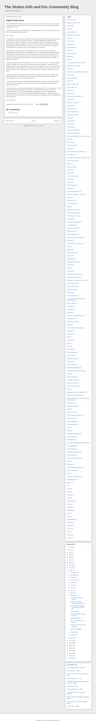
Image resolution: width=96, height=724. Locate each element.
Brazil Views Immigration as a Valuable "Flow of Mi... (77, 607)
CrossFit (69, 179)
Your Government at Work (74, 237)
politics (69, 240)
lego (68, 59)
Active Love (70, 355)
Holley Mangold (71, 421)
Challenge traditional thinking (75, 370)
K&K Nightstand (72, 664)
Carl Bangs (70, 127)
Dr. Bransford (71, 145)
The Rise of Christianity (74, 476)
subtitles (69, 522)
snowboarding (71, 519)
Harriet (69, 197)
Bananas (69, 44)
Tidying (69, 325)
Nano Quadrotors (72, 295)
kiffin (68, 513)
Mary (76, 686)
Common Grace (71, 176)
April (72, 593)
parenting (69, 99)
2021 (70, 552)
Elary (68, 409)
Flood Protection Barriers (74, 415)
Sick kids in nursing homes (74, 315)
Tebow (69, 69)
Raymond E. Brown (72, 65)
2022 (70, 549)
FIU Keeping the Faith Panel (75, 62)
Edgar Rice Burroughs (73, 277)
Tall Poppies (70, 318)
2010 (70, 643)
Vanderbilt (70, 331)
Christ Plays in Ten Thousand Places (77, 674)
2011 (70, 640)
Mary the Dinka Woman (74, 96)
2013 (70, 570)
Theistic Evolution (72, 228)
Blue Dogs (70, 142)
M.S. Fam (70, 19)
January (73, 634)
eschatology (70, 501)
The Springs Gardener (73, 222)
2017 (70, 560)
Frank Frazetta (74, 611)
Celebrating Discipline (73, 367)
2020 (70, 555)
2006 (70, 653)
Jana (68, 675)
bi (67, 485)
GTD (68, 29)
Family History (71, 185)
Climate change (71, 377)
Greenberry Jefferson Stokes (75, 194)
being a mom (71, 167)
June (72, 587)
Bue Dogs (70, 361)
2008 (70, 648)
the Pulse (69, 349)
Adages (69, 249)
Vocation (69, 334)
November (73, 575)
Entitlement (70, 53)
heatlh (68, 504)
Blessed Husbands (72, 262)
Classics (69, 173)
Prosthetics (70, 309)
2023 (70, 547)
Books (69, 26)
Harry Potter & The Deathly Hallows (77, 701)
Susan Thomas (71, 470)
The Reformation (72, 35)
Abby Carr (70, 121)
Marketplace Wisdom (73, 433)
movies (69, 118)
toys (68, 531)
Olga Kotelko (70, 455)
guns (68, 38)
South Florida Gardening (74, 467)
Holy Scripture (71, 670)
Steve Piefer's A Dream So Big (40, 62)
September (73, 580)
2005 (70, 656)
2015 (70, 565)
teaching (69, 525)
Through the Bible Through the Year (77, 136)
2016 (70, 562)
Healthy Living (71, 289)
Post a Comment (12, 112)
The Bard (69, 219)
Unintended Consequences (75, 328)
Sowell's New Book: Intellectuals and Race (77, 602)
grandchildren (71, 87)
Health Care (70, 200)
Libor (68, 206)
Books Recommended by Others (76, 72)
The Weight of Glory (73, 689)
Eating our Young (72, 406)
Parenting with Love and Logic (76, 692)
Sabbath (69, 312)
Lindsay (69, 694)
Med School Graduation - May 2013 (77, 157)
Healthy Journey (71, 23)
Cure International (72, 386)
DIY (68, 389)
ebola (68, 498)
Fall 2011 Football (72, 130)
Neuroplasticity (71, 446)
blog (68, 343)
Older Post (57, 121)
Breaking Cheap (71, 358)
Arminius (69, 124)
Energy (69, 182)
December (73, 572)
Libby (68, 430)
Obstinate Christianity (73, 452)
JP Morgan (70, 154)
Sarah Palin (70, 32)
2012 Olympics (71, 352)
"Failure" (69, 170)
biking (68, 492)
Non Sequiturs (71, 449)
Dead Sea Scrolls (72, 102)
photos (69, 90)
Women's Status (71, 84)
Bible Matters (71, 259)
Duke (68, 50)
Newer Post (10, 121)
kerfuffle (69, 507)
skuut (68, 516)
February (73, 632)
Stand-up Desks (71, 115)
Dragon (69, 148)
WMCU (69, 81)
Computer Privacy (72, 380)
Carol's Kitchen (71, 364)
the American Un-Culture (74, 243)
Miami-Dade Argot (72, 210)
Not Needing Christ (72, 213)
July (71, 585)
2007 (70, 650)
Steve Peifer (70, 47)
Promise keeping (72, 111)
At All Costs (70, 706)
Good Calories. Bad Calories (75, 151)
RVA (68, 461)
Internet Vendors (72, 424)
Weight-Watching (72, 234)
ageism (69, 482)
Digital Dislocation (75, 618)
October (73, 577)
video (68, 246)
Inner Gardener (71, 203)
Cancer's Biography (76, 629)
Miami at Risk (71, 436)
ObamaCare (70, 108)
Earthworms (70, 403)
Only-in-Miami (71, 303)
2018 (70, 557)
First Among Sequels (73, 667)
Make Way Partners (72, 133)
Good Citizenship (72, 286)
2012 (70, 638)
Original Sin (70, 686)
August (72, 582)
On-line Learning (72, 160)
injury (68, 346)
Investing (69, 105)
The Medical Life (72, 321)
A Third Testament (72, 678)
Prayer (69, 164)
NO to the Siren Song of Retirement (77, 443)
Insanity (69, 292)
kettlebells (70, 510)
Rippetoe (69, 464)
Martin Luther (71, 78)
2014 (70, 567)
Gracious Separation (73, 191)
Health (69, 56)
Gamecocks (70, 418)
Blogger (57, 720)
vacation (69, 538)
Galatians (69, 188)
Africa (68, 139)
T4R (68, 473)
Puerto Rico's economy (73, 458)
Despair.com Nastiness (73, 274)
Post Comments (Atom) (37, 125)
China (68, 374)
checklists (70, 495)
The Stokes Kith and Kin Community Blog (41, 7)
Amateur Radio (71, 252)
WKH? (69, 337)
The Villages (70, 225)
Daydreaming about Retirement (76, 392)
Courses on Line (71, 383)
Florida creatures (72, 283)
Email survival (71, 412)
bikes (68, 489)
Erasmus (69, 75)
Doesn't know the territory (74, 395)
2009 (70, 645)
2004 (70, 658)
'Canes (69, 41)
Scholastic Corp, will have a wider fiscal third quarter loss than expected (40, 23)
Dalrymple (70, 271)
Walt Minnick (70, 231)
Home (34, 121)
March (72, 595)
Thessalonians (71, 479)
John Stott (70, 93)
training (69, 535)
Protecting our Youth (73, 216)
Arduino (69, 256)
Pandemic (70, 306)
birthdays (69, 340)
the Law (69, 528)
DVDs (68, 268)
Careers (69, 265)
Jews (68, 427)
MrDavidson (70, 439)
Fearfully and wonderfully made (76, 280)
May (71, 590)
